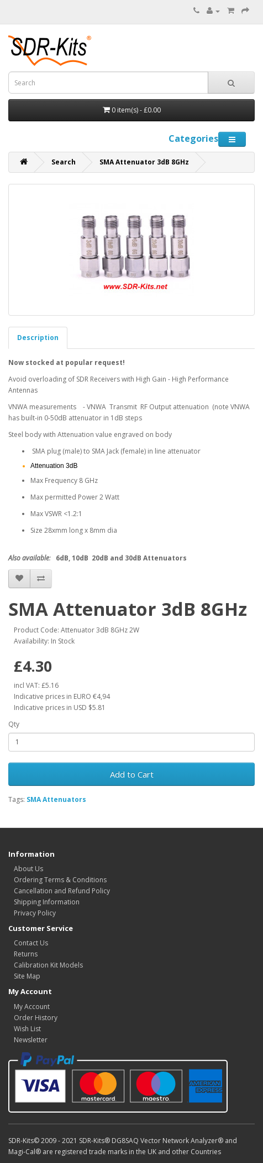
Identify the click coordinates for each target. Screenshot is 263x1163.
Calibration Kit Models (48, 965)
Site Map (27, 976)
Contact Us (31, 943)
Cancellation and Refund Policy (62, 891)
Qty (13, 724)
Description (38, 337)
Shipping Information (47, 902)
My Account (32, 1006)
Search (63, 162)
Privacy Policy (35, 913)
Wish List (27, 1028)
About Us (28, 868)
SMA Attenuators (56, 799)
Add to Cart (132, 774)
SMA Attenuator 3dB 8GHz (144, 162)
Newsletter (31, 1039)
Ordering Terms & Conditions (60, 879)
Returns (26, 954)
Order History (35, 1017)
